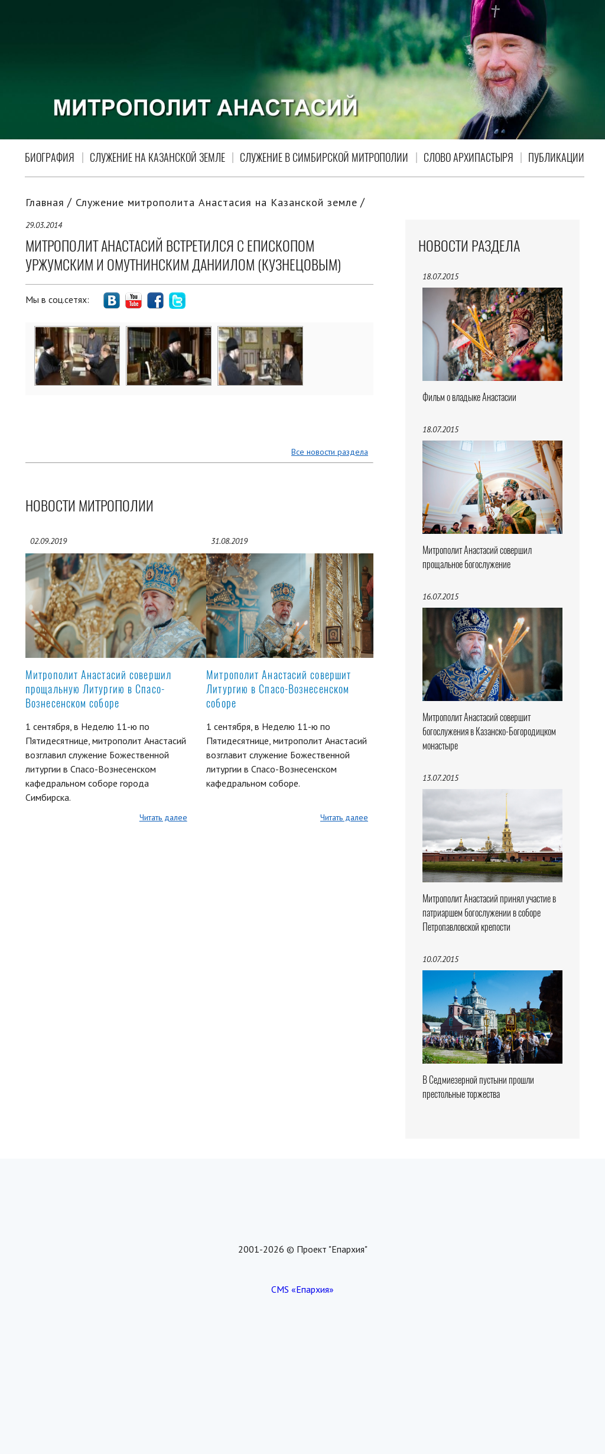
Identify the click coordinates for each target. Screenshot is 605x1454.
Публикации (556, 157)
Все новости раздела (329, 451)
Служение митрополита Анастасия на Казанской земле (216, 202)
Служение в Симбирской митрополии (324, 157)
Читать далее (163, 817)
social (111, 300)
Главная (44, 202)
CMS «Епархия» (302, 1289)
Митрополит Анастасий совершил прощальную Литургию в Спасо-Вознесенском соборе (98, 688)
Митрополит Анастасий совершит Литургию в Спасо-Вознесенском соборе (278, 688)
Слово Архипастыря (468, 157)
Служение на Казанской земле (157, 157)
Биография (49, 157)
